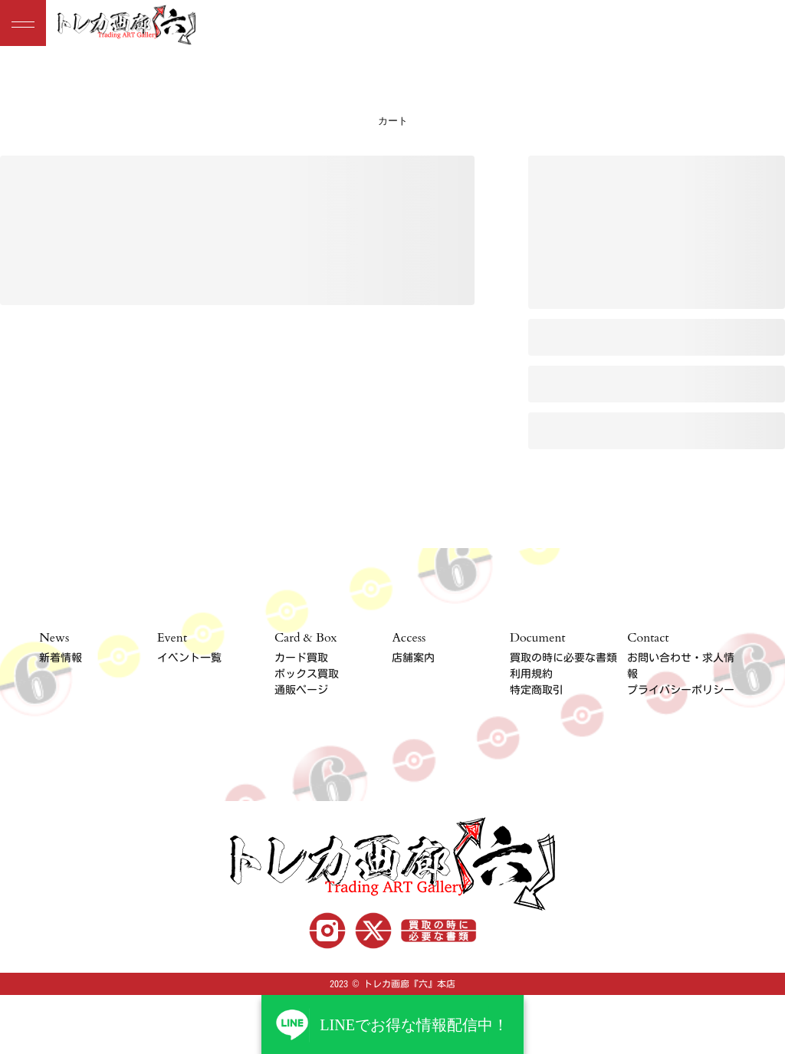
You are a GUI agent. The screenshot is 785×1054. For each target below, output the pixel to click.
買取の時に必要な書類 (563, 657)
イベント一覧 (189, 657)
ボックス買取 (306, 673)
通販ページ (301, 690)
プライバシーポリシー (680, 690)
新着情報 (60, 657)
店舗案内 (413, 657)
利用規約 (531, 673)
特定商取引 (536, 690)
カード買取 (301, 657)
